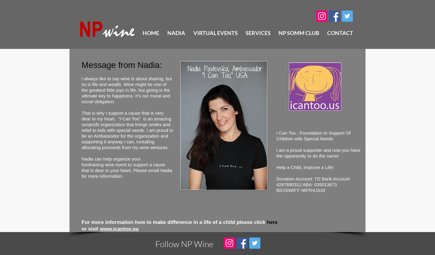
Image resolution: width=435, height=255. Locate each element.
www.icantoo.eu (119, 229)
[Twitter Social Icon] (347, 16)
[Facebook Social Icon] (334, 16)
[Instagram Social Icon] (321, 16)
